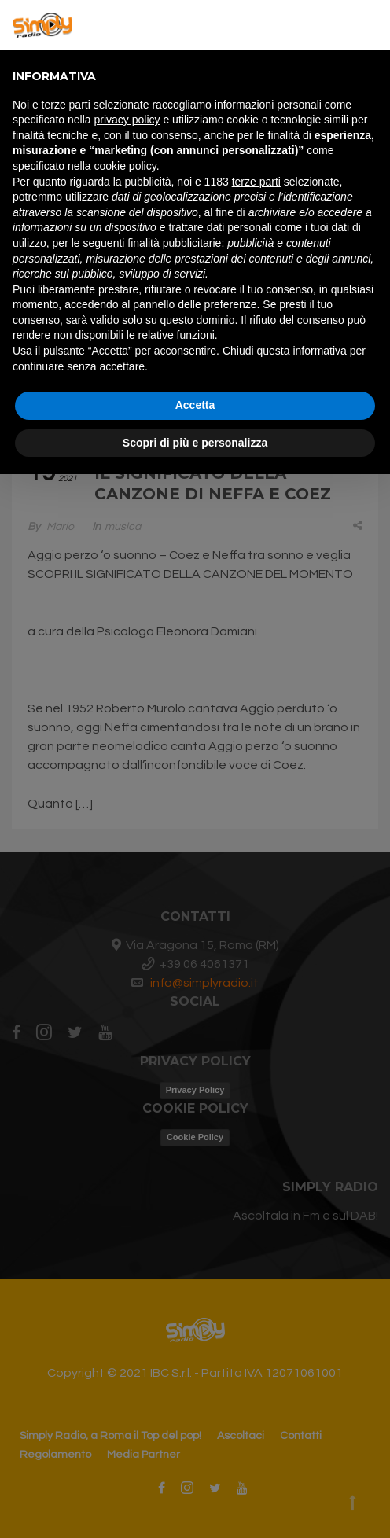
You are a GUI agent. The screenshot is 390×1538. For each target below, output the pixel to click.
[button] (369, 25)
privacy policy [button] (127, 119)
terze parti (256, 181)
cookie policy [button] (125, 166)
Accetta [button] (195, 405)
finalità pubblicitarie (174, 243)
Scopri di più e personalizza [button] (195, 442)
